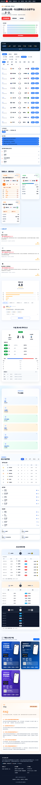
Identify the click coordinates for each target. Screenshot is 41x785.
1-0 (4, 184)
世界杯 (22, 768)
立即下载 (36, 639)
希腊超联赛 (24, 770)
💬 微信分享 (9, 763)
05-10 (24, 56)
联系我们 (26, 779)
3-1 (13, 184)
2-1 (10, 184)
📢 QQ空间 (14, 763)
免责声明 (22, 779)
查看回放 (33, 68)
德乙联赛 (19, 770)
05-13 (11, 59)
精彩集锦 (14, 18)
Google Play (6, 656)
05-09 (17, 56)
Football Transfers (30, 770)
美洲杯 (16, 768)
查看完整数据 (20, 35)
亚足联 (35, 770)
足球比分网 (3, 1)
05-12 (5, 59)
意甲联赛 (16, 770)
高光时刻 (37, 68)
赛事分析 (37, 78)
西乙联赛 (19, 768)
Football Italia (29, 768)
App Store (6, 654)
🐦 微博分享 (4, 763)
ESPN (28, 772)
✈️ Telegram (19, 763)
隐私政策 (14, 779)
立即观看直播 (6, 18)
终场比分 (4, 54)
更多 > (36, 371)
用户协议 (18, 779)
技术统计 (22, 18)
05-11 (30, 56)
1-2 (16, 184)
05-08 (11, 56)
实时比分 (10, 54)
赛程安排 (15, 54)
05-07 (5, 56)
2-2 (7, 184)
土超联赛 (16, 772)
